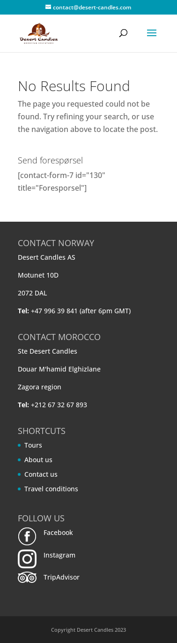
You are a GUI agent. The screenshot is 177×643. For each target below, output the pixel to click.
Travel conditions (51, 488)
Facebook (58, 532)
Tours (33, 445)
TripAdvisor (62, 577)
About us (38, 459)
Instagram (59, 554)
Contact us (41, 474)
